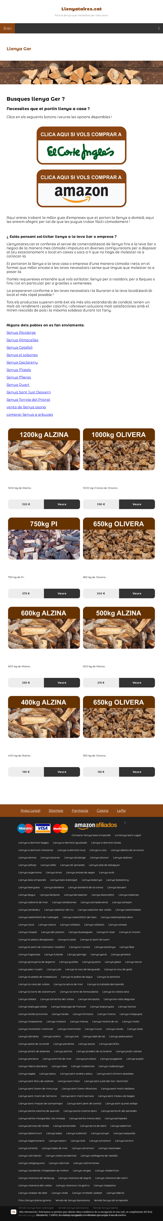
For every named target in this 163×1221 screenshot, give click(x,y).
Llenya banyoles (29, 887)
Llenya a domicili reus (71, 850)
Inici (7, 28)
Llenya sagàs (26, 1073)
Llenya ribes (59, 1066)
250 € (26, 682)
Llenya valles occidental (61, 1155)
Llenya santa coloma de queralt (38, 1110)
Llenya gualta (91, 961)
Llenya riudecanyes (111, 1066)
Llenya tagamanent (31, 1140)
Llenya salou (47, 1073)
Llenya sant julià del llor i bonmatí (106, 1081)
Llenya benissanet (75, 894)
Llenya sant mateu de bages (116, 1096)
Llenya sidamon (121, 1125)
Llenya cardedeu (29, 909)
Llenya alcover (99, 857)
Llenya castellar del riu (59, 909)
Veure (62, 504)
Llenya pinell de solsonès (34, 1051)
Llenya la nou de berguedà (82, 969)
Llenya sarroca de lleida (33, 1125)
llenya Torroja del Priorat (28, 400)
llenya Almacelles (22, 340)
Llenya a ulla (98, 850)
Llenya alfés (48, 865)
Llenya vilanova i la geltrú (73, 1185)
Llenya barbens (54, 887)
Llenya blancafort (102, 894)
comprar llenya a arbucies (30, 415)
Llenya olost (135, 1028)
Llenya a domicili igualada (70, 842)
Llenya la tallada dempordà (105, 984)
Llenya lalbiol (27, 999)
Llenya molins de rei (105, 1021)
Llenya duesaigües (80, 932)
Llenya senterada (64, 1125)
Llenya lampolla (89, 999)
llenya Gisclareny (22, 362)
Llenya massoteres (30, 1021)
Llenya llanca (127, 1006)
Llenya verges (82, 1170)
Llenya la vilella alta (116, 991)
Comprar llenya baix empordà (91, 835)
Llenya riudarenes (82, 1066)
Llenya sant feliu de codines (35, 1081)
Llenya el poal (67, 939)
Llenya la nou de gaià (118, 969)
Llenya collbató (94, 924)
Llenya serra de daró (93, 1125)
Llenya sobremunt (30, 1133)
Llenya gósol (113, 961)
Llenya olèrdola (28, 1036)
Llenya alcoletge (75, 857)
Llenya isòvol (133, 961)
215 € (100, 682)
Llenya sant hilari (69, 1081)
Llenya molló (130, 1021)
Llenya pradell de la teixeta (94, 1051)
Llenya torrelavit (100, 1140)
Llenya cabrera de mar (33, 902)
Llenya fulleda (53, 954)
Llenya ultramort (83, 1148)
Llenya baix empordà (32, 879)
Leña (121, 811)
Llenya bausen (116, 887)
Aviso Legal (30, 811)
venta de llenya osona (26, 407)
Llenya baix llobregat (63, 879)
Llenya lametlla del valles (57, 999)
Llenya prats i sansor (129, 1051)
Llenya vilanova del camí (111, 1177)
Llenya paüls (86, 1043)
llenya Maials (19, 370)
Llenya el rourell (79, 946)
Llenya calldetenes (64, 902)
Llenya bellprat (50, 894)
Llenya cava (26, 924)
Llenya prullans (86, 1058)
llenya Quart (18, 385)
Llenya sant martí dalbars (117, 1088)
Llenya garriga (76, 954)
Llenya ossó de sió (94, 1036)
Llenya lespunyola (102, 1006)
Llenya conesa (117, 924)
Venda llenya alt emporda (111, 1200)
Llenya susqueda (124, 1133)
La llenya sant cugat (128, 835)
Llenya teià (78, 1140)
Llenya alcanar (50, 857)
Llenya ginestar (121, 954)
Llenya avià (106, 872)
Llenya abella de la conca (127, 850)
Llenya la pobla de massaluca (37, 976)
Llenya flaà (127, 946)
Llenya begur (27, 894)
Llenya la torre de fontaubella (79, 991)
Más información (28, 1211)
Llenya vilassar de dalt (32, 1192)
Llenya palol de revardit (33, 1043)
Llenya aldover (122, 857)
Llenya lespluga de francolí (68, 1006)
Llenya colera (47, 924)
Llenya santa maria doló (85, 1118)
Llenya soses (54, 1133)
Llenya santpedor (116, 1118)
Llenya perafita (109, 1043)
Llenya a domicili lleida (106, 842)
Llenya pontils (63, 1051)
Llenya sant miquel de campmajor (40, 1103)
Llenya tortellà (28, 1148)
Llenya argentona (30, 872)
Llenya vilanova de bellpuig (36, 1177)
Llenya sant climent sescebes (115, 1073)
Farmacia (80, 811)
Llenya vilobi (60, 1192)
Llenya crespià (27, 932)
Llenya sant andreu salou (76, 1073)
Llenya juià (54, 969)
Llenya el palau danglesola (35, 939)
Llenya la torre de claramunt (37, 991)
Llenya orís (72, 1036)
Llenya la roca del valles (33, 984)
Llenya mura (93, 1028)
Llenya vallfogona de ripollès (99, 1155)
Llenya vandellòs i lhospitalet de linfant (43, 1170)
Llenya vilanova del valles (35, 1185)
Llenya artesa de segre (80, 872)
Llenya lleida (60, 1014)
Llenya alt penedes (72, 865)
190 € (26, 771)
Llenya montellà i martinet (35, 1028)
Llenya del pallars (52, 932)
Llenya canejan (122, 902)
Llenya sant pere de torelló (84, 1103)
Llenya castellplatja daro (117, 917)
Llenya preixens (28, 1058)
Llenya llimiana (83, 1014)
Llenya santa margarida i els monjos (41, 1118)
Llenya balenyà (92, 879)
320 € (26, 504)
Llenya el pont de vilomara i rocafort (41, 946)
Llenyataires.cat (82, 8)
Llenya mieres (79, 1021)
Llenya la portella (108, 976)
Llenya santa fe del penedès (119, 1110)
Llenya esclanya (104, 946)
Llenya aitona (27, 857)
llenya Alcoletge (21, 333)
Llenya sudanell (76, 1133)
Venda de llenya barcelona (72, 1200)
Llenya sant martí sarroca (77, 1096)
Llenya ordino (51, 1036)
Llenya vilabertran (107, 1170)
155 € (101, 771)
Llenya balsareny (117, 879)
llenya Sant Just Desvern (29, 392)
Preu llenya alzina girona (34, 1200)
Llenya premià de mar (57, 1058)
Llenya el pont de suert (95, 939)
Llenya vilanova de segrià (74, 1177)
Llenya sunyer (100, 1133)
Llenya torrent (124, 1140)
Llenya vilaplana (105, 1185)
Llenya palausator (121, 1036)
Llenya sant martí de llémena (37, 1096)
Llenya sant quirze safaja (121, 1103)
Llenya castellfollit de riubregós (38, 917)
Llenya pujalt (135, 1058)
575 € (26, 593)
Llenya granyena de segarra (36, 961)
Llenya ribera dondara (32, 1066)
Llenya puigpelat (111, 1058)
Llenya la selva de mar (68, 984)
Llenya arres (54, 872)
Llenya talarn (57, 1140)
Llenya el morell (129, 932)
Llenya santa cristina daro (80, 1110)
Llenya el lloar (106, 932)
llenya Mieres (19, 377)
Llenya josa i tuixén (30, 969)
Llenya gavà (99, 954)
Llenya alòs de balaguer (104, 865)
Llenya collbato (70, 924)
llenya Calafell (19, 348)
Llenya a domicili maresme (35, 850)
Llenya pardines (63, 1043)
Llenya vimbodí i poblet (87, 1192)
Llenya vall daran (29, 1155)
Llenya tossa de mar (55, 1148)
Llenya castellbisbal (128, 909)
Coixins (102, 811)
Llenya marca (106, 1014)
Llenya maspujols (131, 1014)
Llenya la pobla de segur (77, 976)
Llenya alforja (27, 865)
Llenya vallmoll (59, 1163)
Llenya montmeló (69, 1028)
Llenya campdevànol (94, 902)
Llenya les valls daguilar (119, 999)
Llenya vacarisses (109, 1148)
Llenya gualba (68, 961)
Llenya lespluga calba (32, 1006)
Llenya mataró (56, 1021)
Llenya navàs (114, 1028)
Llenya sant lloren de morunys (38, 1088)
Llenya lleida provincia (33, 1014)
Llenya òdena (115, 1192)
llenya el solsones (22, 355)
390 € (101, 504)
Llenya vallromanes (86, 1163)
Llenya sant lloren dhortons (79, 1088)
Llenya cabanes (129, 894)
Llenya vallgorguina (31, 1163)
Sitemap (56, 811)
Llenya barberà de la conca (85, 887)
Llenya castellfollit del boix (80, 917)
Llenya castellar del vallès (94, 909)
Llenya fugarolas (29, 954)
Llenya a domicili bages (33, 842)
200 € (101, 593)
